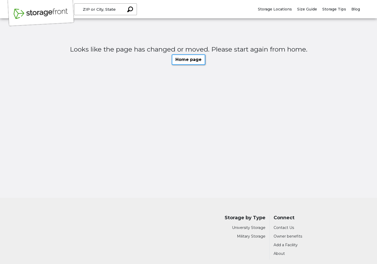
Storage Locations (275, 9)
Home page (188, 59)
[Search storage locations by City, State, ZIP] (130, 9)
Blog (355, 9)
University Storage (248, 227)
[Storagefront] (41, 16)
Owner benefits (288, 236)
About (279, 253)
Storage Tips (334, 9)
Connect (284, 218)
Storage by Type (245, 218)
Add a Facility (286, 245)
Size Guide (307, 9)
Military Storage (251, 236)
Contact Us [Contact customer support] (284, 227)
